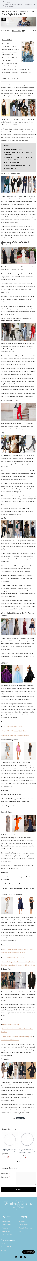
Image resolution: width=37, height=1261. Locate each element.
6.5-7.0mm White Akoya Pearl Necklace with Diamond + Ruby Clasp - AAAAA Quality (27, 1151)
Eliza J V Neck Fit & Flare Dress (13, 957)
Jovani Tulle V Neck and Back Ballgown (15, 731)
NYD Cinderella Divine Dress (12, 726)
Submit (18, 1189)
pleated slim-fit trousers (10, 1040)
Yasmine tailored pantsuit (11, 1024)
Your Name (4, 1173)
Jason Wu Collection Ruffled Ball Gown (15, 736)
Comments (4, 1177)
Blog (8, 2)
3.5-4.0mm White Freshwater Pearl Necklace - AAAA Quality (9, 1150)
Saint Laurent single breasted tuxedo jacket (17, 1037)
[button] (17, 1161)
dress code (20, 1118)
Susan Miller (17, 31)
